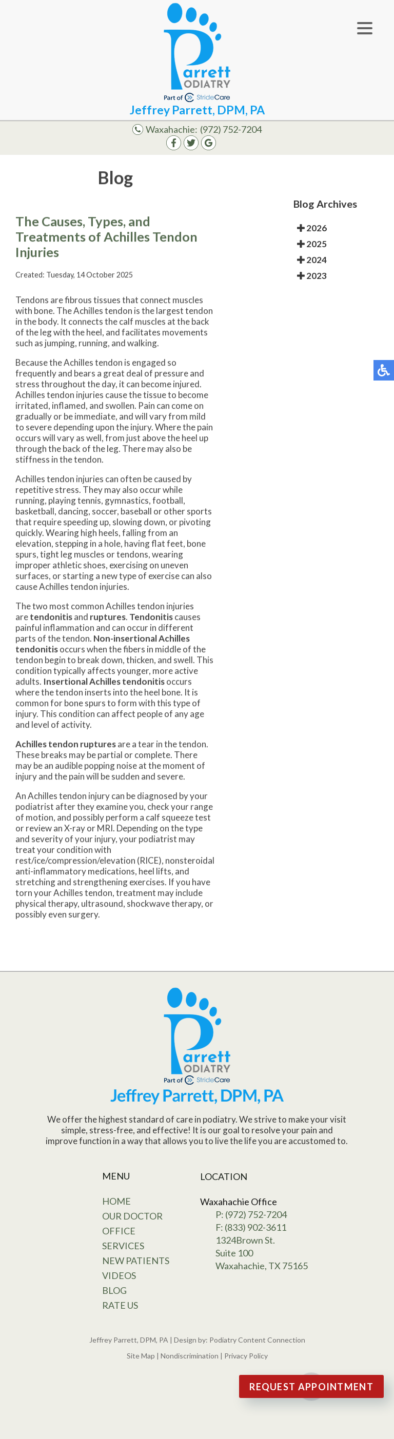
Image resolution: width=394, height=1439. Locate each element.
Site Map (141, 1355)
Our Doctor (132, 1216)
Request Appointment (311, 1386)
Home (116, 1201)
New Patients (135, 1260)
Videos (119, 1275)
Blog (114, 1290)
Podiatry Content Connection (257, 1339)
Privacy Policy (246, 1355)
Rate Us (120, 1305)
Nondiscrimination (190, 1355)
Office (118, 1230)
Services (123, 1245)
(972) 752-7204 (231, 129)
